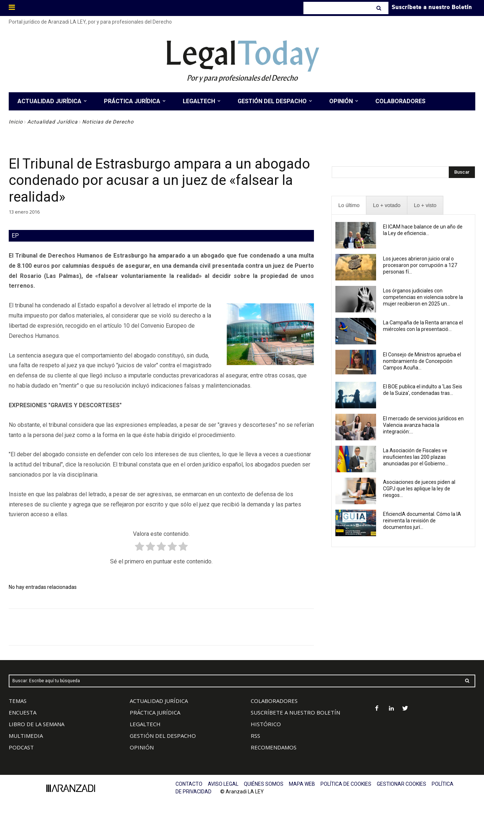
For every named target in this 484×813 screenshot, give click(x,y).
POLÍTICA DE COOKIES (345, 784)
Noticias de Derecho (108, 122)
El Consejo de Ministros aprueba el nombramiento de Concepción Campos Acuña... (422, 361)
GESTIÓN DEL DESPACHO (163, 735)
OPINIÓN (142, 747)
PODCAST (21, 747)
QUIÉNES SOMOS (263, 784)
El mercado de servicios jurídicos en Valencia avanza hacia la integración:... (423, 425)
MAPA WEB (302, 784)
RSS (255, 735)
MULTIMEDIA (26, 735)
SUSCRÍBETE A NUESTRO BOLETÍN (295, 712)
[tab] (348, 205)
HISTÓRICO (266, 724)
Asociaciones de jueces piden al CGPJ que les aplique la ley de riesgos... (419, 488)
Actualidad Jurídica (52, 122)
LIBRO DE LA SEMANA (36, 724)
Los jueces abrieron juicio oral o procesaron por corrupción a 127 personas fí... (420, 265)
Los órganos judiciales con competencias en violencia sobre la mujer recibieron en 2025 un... (423, 297)
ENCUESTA (22, 712)
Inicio (16, 122)
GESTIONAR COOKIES (401, 784)
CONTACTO (189, 784)
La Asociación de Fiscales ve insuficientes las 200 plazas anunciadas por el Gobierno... (415, 457)
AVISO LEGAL (223, 784)
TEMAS (18, 700)
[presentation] (348, 205)
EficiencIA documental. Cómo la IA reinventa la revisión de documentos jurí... (422, 520)
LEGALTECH (145, 724)
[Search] (379, 8)
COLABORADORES (274, 700)
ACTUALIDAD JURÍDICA (159, 700)
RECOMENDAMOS (274, 747)
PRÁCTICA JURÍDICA (155, 712)
